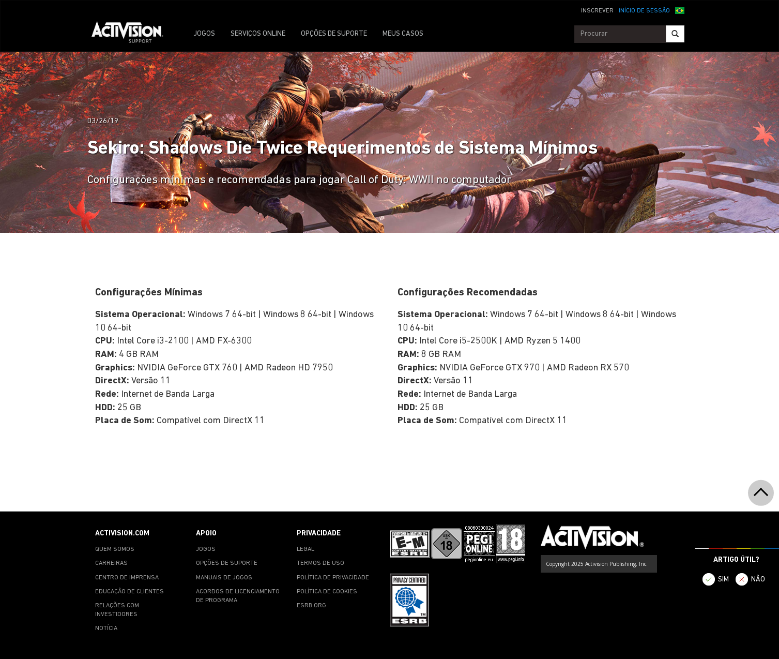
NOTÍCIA (106, 628)
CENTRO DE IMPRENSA (127, 578)
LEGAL (305, 549)
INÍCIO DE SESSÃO (644, 11)
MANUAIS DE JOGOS (224, 578)
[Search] (675, 33)
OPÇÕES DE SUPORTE (334, 34)
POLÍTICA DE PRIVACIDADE (333, 578)
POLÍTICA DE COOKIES (327, 592)
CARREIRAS (111, 563)
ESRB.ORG (311, 606)
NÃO (758, 579)
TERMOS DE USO (320, 563)
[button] (679, 10)
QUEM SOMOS (114, 549)
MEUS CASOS (403, 34)
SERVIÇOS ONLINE (258, 34)
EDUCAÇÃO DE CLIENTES (129, 592)
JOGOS (204, 34)
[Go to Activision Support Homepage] (132, 34)
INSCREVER (597, 11)
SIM (723, 579)
